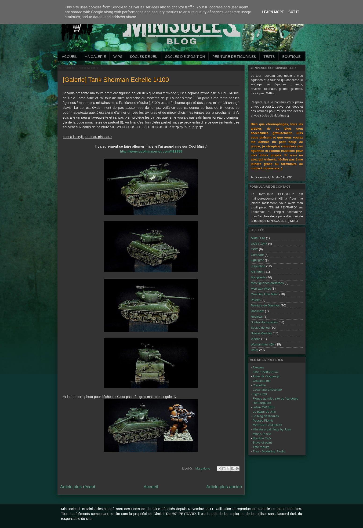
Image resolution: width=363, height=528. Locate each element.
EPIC (254, 249)
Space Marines (261, 333)
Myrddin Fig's (262, 438)
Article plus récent (77, 486)
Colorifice (259, 385)
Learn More (273, 12)
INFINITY (257, 260)
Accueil (69, 56)
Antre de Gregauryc (266, 376)
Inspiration (258, 266)
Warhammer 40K (263, 344)
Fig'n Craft (260, 394)
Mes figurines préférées (267, 283)
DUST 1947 (259, 243)
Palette (256, 300)
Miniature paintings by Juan (272, 429)
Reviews (257, 316)
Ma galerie (95, 56)
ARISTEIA (258, 238)
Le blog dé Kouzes (266, 416)
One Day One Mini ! (265, 294)
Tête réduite (261, 447)
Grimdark (257, 255)
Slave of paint (262, 442)
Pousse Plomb (263, 420)
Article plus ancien (224, 486)
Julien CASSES (264, 407)
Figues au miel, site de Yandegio (275, 398)
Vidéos (255, 339)
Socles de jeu (143, 56)
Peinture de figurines (265, 305)
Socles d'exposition (185, 56)
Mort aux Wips (261, 288)
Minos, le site (262, 434)
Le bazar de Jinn (264, 411)
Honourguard (262, 402)
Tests (269, 56)
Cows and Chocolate (267, 389)
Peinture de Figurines (234, 56)
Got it (293, 12)
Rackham (257, 311)
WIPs (117, 56)
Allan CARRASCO (265, 372)
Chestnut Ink (261, 380)
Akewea (258, 367)
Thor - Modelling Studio (269, 451)
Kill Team (257, 271)
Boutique (291, 56)
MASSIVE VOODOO (267, 425)
